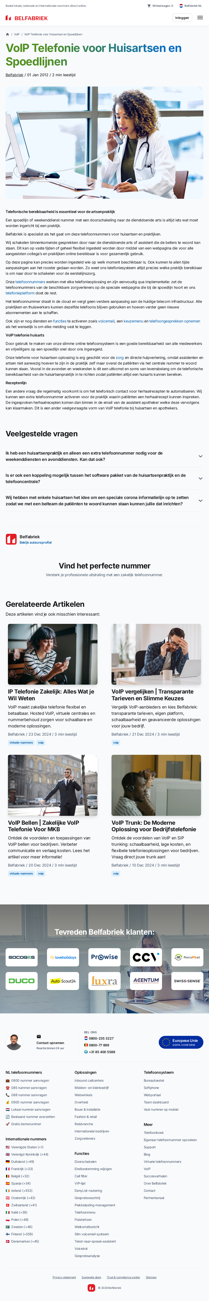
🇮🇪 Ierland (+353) (19, 1191)
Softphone (151, 1088)
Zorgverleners (85, 1138)
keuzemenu (133, 321)
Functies (82, 1153)
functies (59, 321)
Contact (149, 1191)
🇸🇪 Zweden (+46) (19, 1227)
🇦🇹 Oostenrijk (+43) (20, 1198)
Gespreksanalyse (87, 1256)
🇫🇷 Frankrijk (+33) (19, 1169)
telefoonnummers (30, 281)
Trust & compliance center (123, 1277)
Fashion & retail (86, 1117)
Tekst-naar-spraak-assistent (95, 1241)
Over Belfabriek (155, 1183)
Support (150, 1147)
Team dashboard (156, 1102)
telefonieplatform (20, 293)
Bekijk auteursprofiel (36, 542)
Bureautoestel (154, 1080)
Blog (147, 1154)
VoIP (17, 34)
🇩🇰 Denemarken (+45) (22, 1241)
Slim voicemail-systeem (92, 1234)
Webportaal (152, 1095)
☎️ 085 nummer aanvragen (26, 1088)
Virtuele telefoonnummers (162, 1162)
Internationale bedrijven (92, 1131)
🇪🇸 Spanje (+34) (18, 1183)
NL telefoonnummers (24, 1072)
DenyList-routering (88, 1191)
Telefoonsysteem (159, 1072)
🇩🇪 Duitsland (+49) (20, 1162)
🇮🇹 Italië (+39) (16, 1212)
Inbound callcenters (89, 1080)
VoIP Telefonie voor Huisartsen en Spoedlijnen (53, 34)
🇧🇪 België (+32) (17, 1176)
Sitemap (151, 1277)
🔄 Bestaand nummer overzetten (30, 1117)
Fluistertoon (83, 1219)
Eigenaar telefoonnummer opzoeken (170, 1140)
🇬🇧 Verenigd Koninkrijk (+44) (27, 1154)
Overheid (81, 1102)
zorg (120, 357)
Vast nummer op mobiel (161, 1109)
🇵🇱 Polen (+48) (17, 1219)
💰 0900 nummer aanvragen (27, 1102)
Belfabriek (14, 74)
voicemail (106, 321)
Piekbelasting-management (95, 1205)
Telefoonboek (154, 1133)
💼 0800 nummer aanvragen (27, 1080)
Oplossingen (85, 1072)
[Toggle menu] (200, 17)
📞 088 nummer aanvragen (26, 1095)
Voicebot (81, 1248)
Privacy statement (64, 1277)
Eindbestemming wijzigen (93, 1169)
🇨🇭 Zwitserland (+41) (21, 1205)
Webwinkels (83, 1095)
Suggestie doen (91, 1277)
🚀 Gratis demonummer (23, 1124)
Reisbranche (84, 1124)
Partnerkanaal (154, 1198)
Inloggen (182, 18)
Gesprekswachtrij (87, 1198)
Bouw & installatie (87, 1109)
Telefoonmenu (85, 1212)
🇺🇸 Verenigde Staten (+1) (24, 1147)
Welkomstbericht (87, 1227)
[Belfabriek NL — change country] (190, 6)
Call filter (81, 1176)
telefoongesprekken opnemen (174, 321)
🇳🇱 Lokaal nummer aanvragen (28, 1109)
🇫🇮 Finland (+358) (19, 1234)
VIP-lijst (80, 1183)
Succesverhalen (155, 1176)
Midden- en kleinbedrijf (92, 1088)
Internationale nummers (26, 1139)
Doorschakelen (85, 1162)
